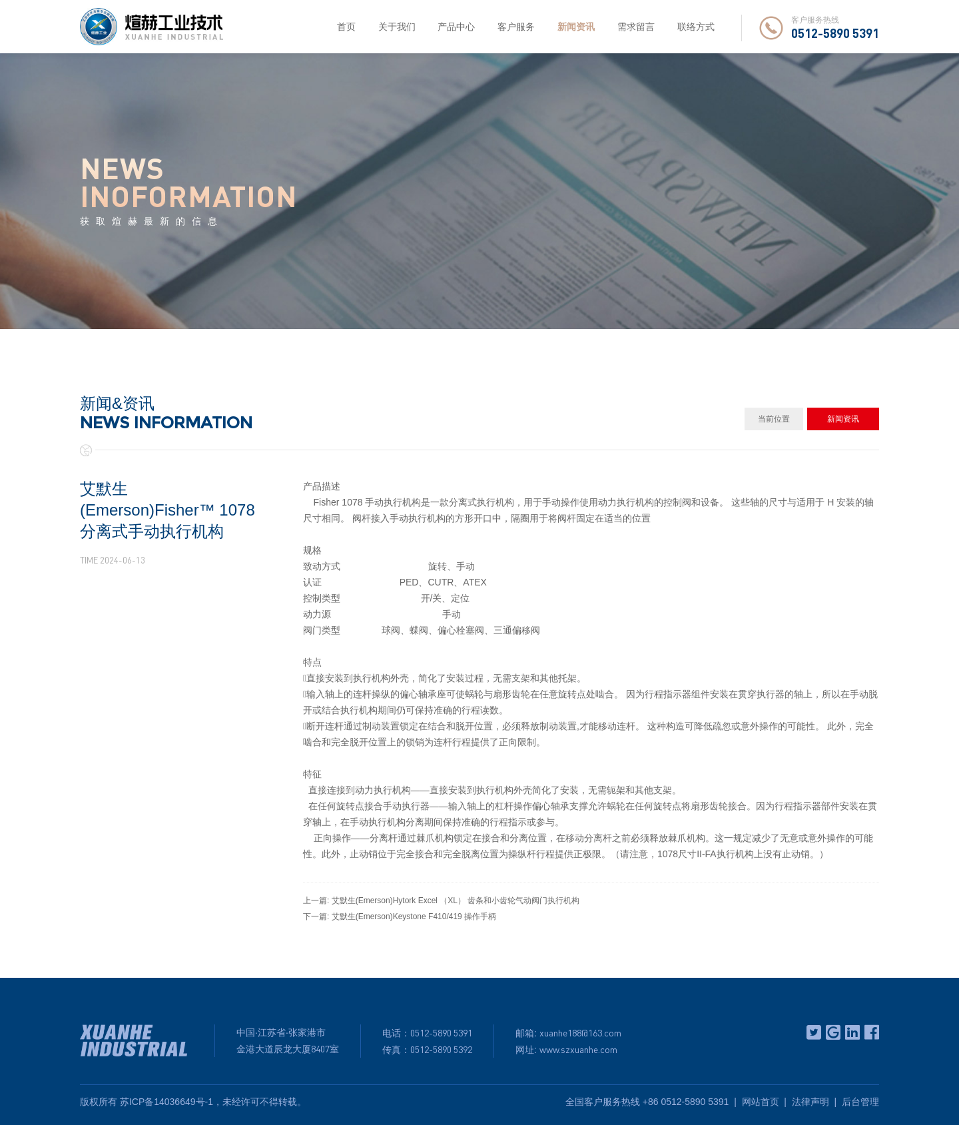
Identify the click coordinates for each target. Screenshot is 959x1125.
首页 (346, 26)
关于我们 (397, 26)
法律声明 (810, 1101)
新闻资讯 (576, 26)
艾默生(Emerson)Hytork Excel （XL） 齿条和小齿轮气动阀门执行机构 (456, 900)
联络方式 (696, 26)
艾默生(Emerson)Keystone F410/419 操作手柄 (414, 916)
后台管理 (860, 1101)
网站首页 (760, 1101)
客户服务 (516, 26)
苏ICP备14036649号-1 (166, 1101)
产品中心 (456, 26)
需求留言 (636, 26)
